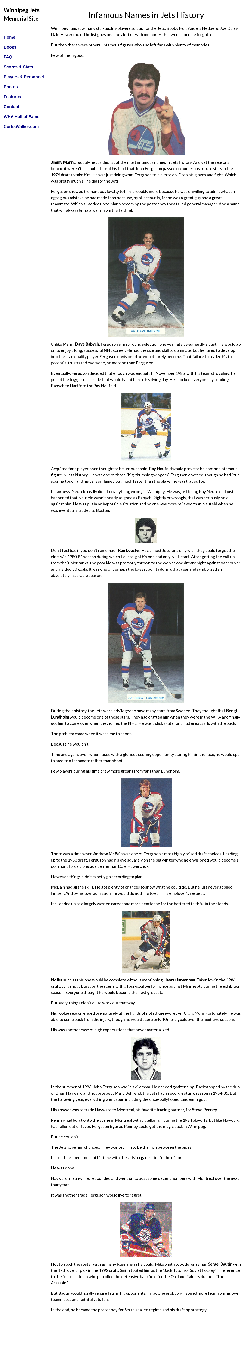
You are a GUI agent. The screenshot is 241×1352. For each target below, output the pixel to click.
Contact (11, 106)
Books (10, 47)
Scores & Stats (18, 67)
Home (9, 37)
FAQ (8, 57)
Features (12, 96)
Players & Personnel (24, 77)
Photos (11, 87)
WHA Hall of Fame (21, 116)
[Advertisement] (146, 1340)
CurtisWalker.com (21, 126)
